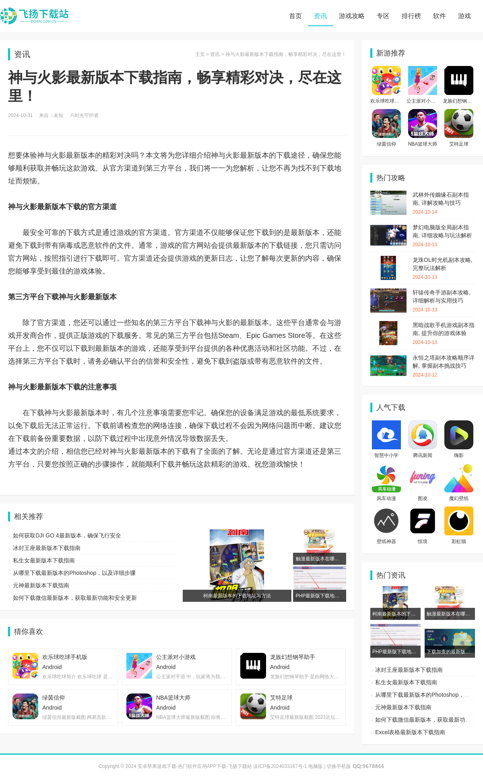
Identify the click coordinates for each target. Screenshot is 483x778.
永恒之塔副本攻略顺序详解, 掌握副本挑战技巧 (444, 366)
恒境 (422, 541)
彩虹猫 (459, 541)
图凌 (422, 498)
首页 (295, 15)
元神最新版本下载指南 (41, 585)
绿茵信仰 (386, 144)
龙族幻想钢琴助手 (462, 101)
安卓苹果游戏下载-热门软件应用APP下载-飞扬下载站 (34, 16)
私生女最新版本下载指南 (44, 560)
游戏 (464, 15)
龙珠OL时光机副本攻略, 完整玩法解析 (444, 269)
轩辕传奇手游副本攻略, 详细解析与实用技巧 (444, 301)
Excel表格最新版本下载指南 (410, 732)
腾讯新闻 (422, 455)
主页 (200, 54)
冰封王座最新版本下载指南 (46, 548)
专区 (383, 15)
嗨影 (459, 455)
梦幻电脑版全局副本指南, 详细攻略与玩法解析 (444, 236)
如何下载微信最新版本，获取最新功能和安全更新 (75, 598)
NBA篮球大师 (423, 144)
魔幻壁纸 (459, 498)
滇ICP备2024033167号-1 (280, 766)
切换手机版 (339, 766)
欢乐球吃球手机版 (389, 101)
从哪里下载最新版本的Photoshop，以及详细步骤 (74, 573)
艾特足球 (459, 144)
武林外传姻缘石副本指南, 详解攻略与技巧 (444, 203)
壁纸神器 (386, 541)
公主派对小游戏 (423, 101)
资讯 (320, 15)
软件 (439, 15)
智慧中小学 (386, 455)
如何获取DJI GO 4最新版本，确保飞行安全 (67, 535)
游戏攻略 (352, 15)
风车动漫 (386, 498)
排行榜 (411, 15)
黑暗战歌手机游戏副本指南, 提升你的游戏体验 (444, 334)
